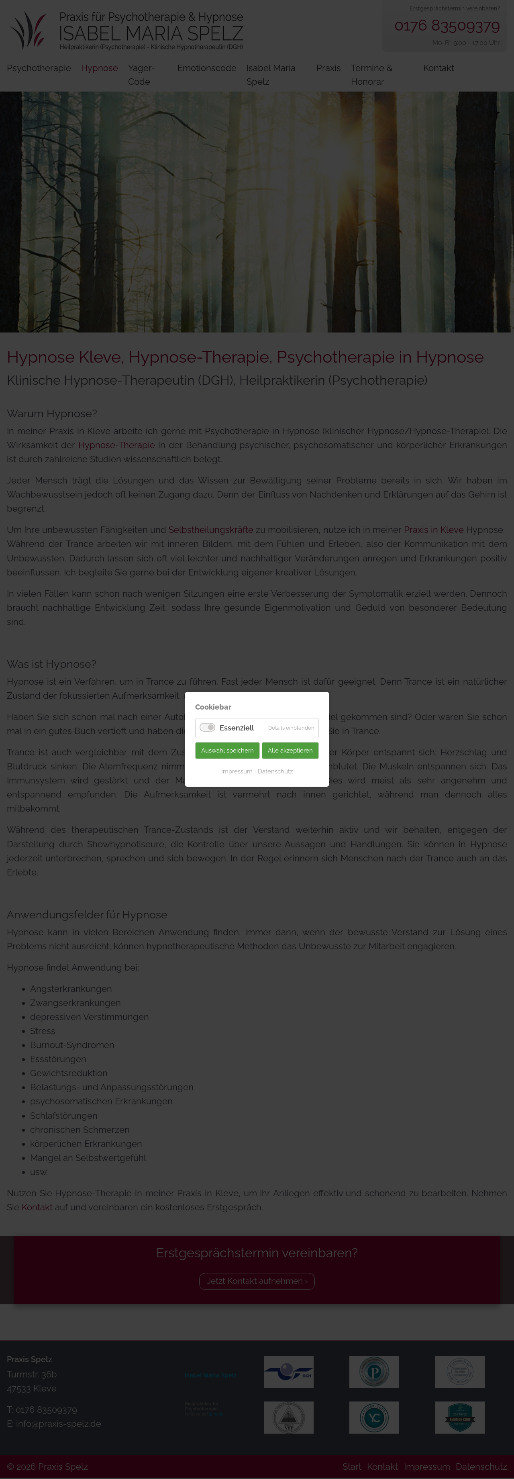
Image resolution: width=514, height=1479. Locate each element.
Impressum (237, 771)
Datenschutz (275, 771)
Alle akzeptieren (290, 750)
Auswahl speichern (227, 750)
